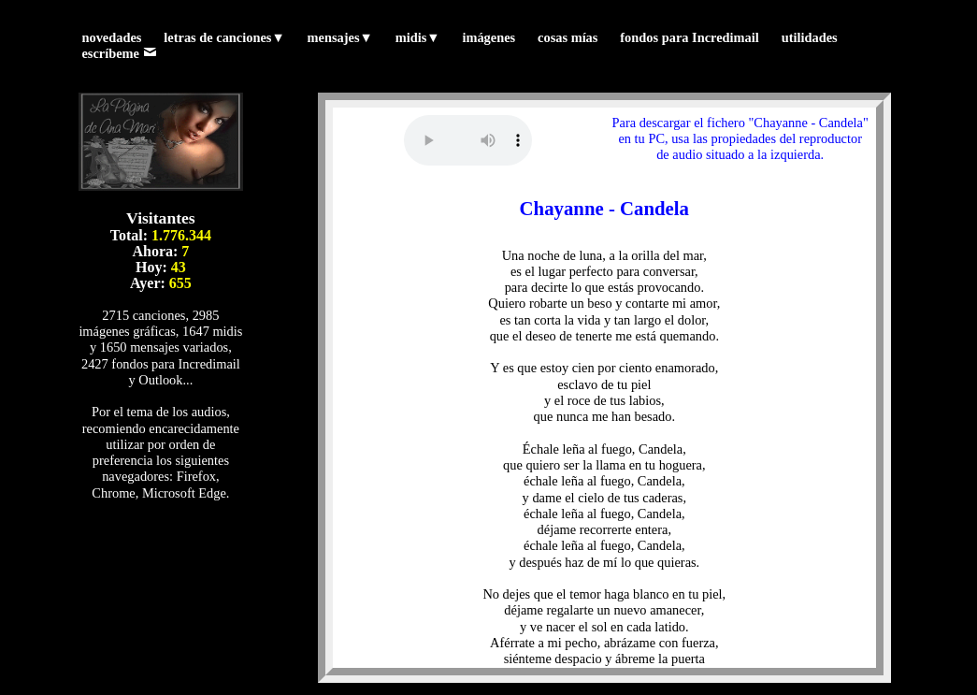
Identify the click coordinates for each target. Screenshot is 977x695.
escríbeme (118, 53)
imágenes (488, 37)
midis (417, 37)
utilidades (810, 37)
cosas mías (567, 37)
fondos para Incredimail (689, 37)
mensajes (340, 37)
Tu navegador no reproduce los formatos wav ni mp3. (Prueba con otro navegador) (468, 140)
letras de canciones (224, 37)
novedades (111, 37)
